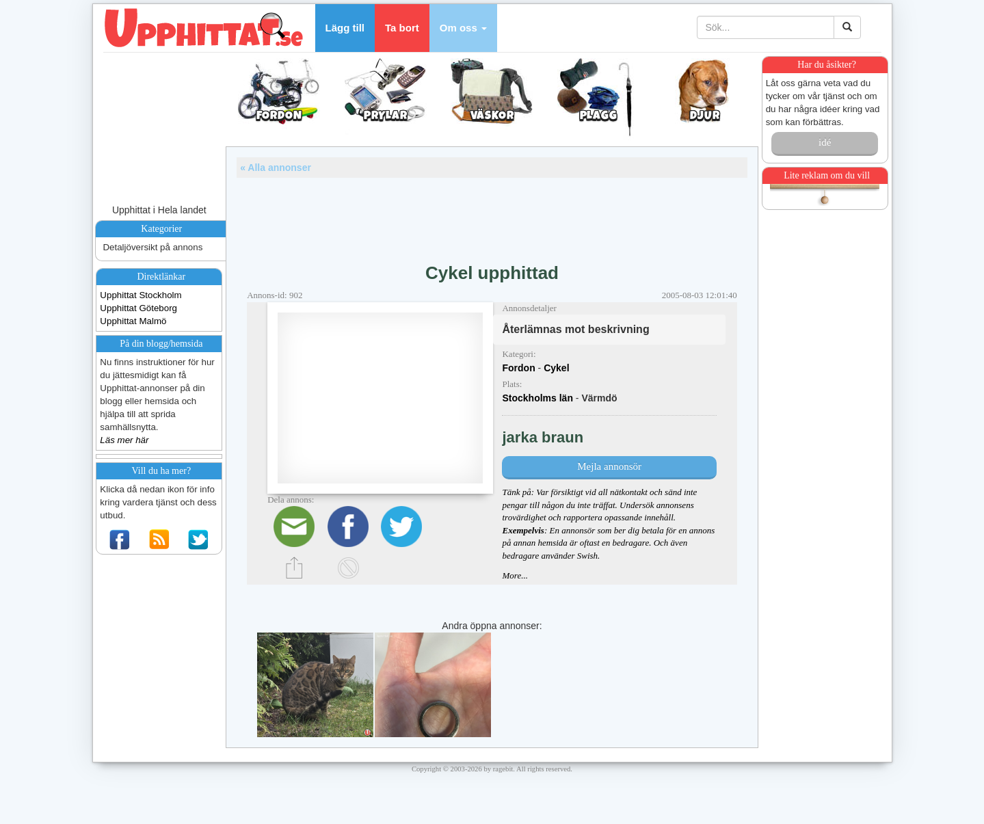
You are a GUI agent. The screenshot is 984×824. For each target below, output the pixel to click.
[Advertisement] (492, 215)
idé (825, 142)
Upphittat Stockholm (140, 295)
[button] (463, 28)
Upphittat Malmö (133, 321)
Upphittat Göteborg (138, 308)
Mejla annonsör (609, 466)
